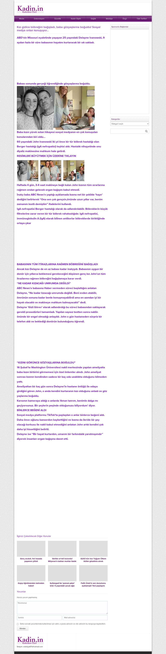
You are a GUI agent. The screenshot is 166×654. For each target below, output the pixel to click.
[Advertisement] (62, 63)
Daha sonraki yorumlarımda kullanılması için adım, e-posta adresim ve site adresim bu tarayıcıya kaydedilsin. (63, 624)
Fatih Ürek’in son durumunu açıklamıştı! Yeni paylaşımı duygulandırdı (93, 586)
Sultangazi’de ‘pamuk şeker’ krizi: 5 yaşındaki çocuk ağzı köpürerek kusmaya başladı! (62, 586)
